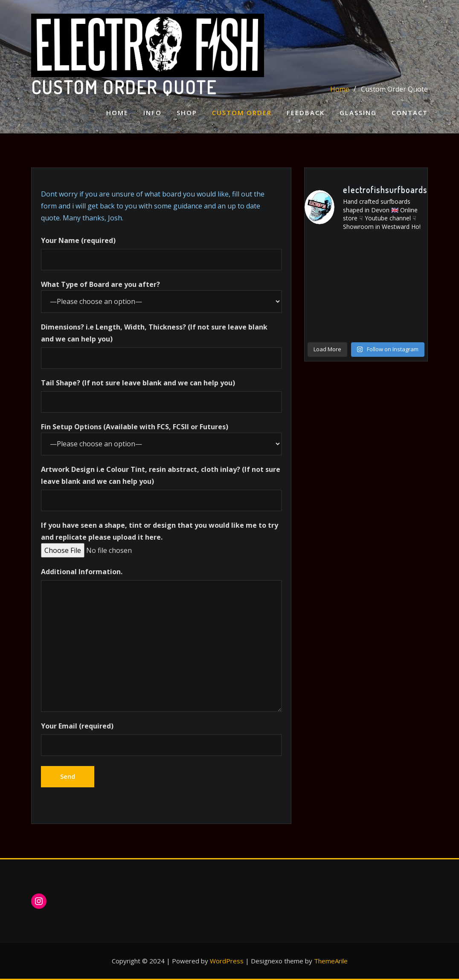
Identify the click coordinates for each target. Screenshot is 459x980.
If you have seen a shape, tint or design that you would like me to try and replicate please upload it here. (159, 537)
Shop (187, 112)
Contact (410, 112)
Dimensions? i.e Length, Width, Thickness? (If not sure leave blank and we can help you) (161, 345)
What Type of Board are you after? (161, 296)
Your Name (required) (161, 253)
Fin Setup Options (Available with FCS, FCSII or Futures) (161, 438)
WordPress (227, 961)
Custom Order (242, 112)
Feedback (306, 112)
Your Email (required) (161, 738)
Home (117, 112)
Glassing (358, 112)
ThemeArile (331, 961)
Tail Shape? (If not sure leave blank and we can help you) (161, 395)
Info (152, 112)
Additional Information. (161, 639)
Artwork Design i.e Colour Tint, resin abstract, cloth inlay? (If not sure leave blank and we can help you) (161, 488)
